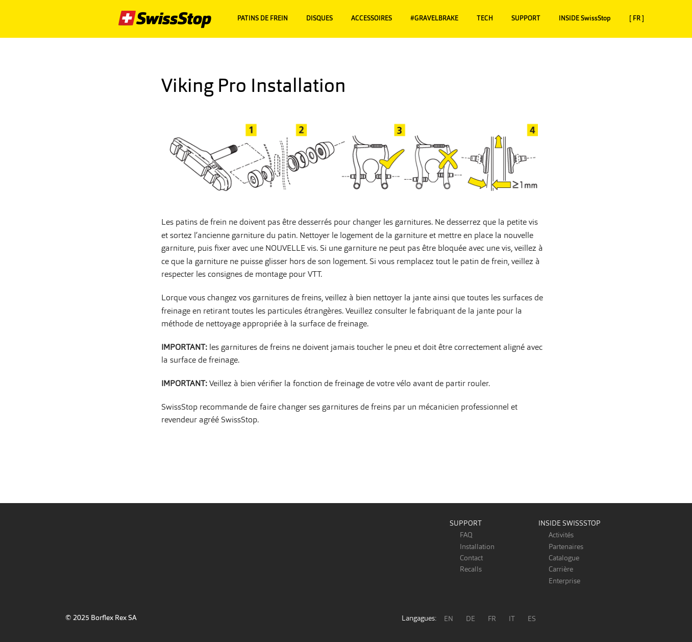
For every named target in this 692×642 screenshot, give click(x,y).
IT (512, 618)
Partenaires (566, 546)
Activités (561, 534)
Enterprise (564, 580)
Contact (471, 557)
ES (532, 618)
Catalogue (564, 557)
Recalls (471, 569)
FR (492, 618)
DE (470, 618)
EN (448, 618)
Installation (477, 546)
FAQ (466, 534)
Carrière (561, 569)
